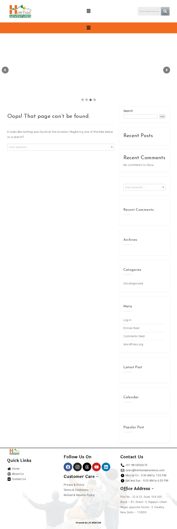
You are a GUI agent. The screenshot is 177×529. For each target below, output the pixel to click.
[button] (88, 11)
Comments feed (134, 336)
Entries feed (131, 328)
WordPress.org (133, 344)
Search (128, 111)
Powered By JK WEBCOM (88, 523)
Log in (127, 320)
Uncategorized (133, 283)
